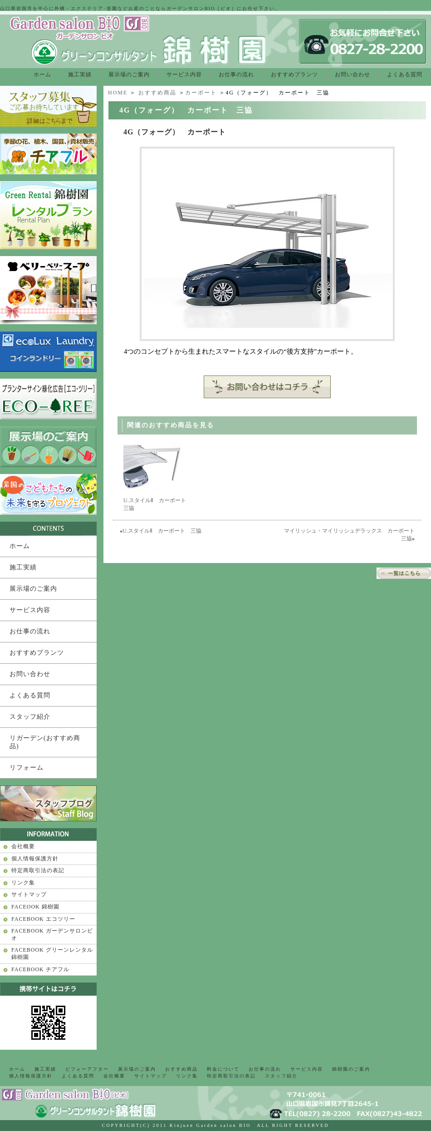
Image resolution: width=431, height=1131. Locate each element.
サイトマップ (29, 894)
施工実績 (80, 74)
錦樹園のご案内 (351, 1069)
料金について (223, 1069)
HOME (117, 92)
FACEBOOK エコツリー (43, 919)
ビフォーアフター (87, 1069)
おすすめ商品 (157, 92)
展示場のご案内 (129, 74)
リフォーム (27, 767)
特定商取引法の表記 (37, 870)
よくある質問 (404, 74)
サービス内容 (184, 74)
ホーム (42, 74)
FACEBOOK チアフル (40, 969)
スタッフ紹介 (30, 716)
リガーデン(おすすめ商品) (45, 742)
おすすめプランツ (294, 74)
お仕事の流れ (236, 74)
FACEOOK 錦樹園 (35, 907)
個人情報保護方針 (35, 858)
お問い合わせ (352, 74)
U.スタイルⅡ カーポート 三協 (161, 531)
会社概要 (23, 846)
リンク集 (23, 882)
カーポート (201, 92)
